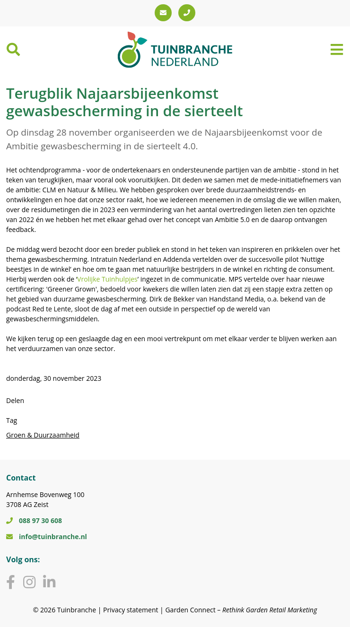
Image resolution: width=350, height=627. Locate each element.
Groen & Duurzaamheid (42, 434)
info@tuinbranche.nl (46, 536)
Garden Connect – (241, 609)
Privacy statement (130, 609)
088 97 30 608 (34, 520)
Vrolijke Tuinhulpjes (107, 279)
